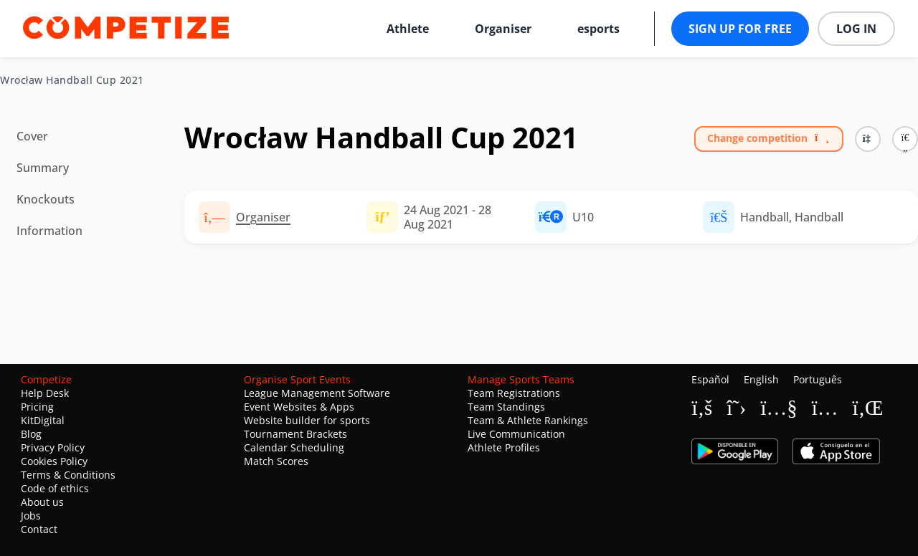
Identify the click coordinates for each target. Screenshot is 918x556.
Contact (39, 529)
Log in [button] (856, 29)
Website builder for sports (307, 420)
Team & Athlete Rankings (528, 420)
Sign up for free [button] (740, 29)
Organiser (503, 29)
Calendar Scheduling (294, 447)
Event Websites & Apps (299, 406)
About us (42, 502)
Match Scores (276, 461)
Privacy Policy (53, 447)
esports (598, 29)
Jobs (31, 515)
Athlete (408, 29)
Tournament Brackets (295, 434)
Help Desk (45, 393)
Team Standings (506, 406)
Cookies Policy (54, 461)
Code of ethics (55, 488)
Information (49, 231)
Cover (32, 136)
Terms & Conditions (68, 474)
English (761, 379)
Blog (31, 434)
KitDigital (43, 420)
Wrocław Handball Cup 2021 (72, 80)
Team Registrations (514, 393)
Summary (42, 168)
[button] (905, 139)
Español (710, 379)
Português (817, 379)
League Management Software (317, 393)
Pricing (37, 406)
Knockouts (45, 199)
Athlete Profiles (504, 447)
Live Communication (516, 434)
